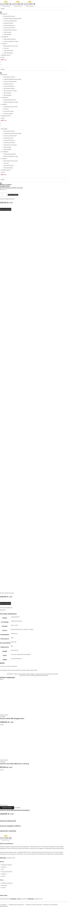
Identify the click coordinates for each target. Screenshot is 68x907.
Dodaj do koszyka (13, 194)
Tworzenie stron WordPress (50, 904)
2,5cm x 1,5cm (14, 625)
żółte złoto (13, 642)
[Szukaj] (1, 12)
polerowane (14, 633)
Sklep (15, 674)
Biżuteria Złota (22, 674)
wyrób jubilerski (15, 617)
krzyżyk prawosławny (16, 621)
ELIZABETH (10, 674)
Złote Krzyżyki (30, 674)
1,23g (12, 637)
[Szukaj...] (34, 8)
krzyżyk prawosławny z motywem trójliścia (22, 629)
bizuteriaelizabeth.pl (16, 658)
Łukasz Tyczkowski (37, 904)
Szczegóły (17, 807)
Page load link (4, 906)
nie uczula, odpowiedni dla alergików (21, 654)
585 (12, 646)
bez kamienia (14, 650)
